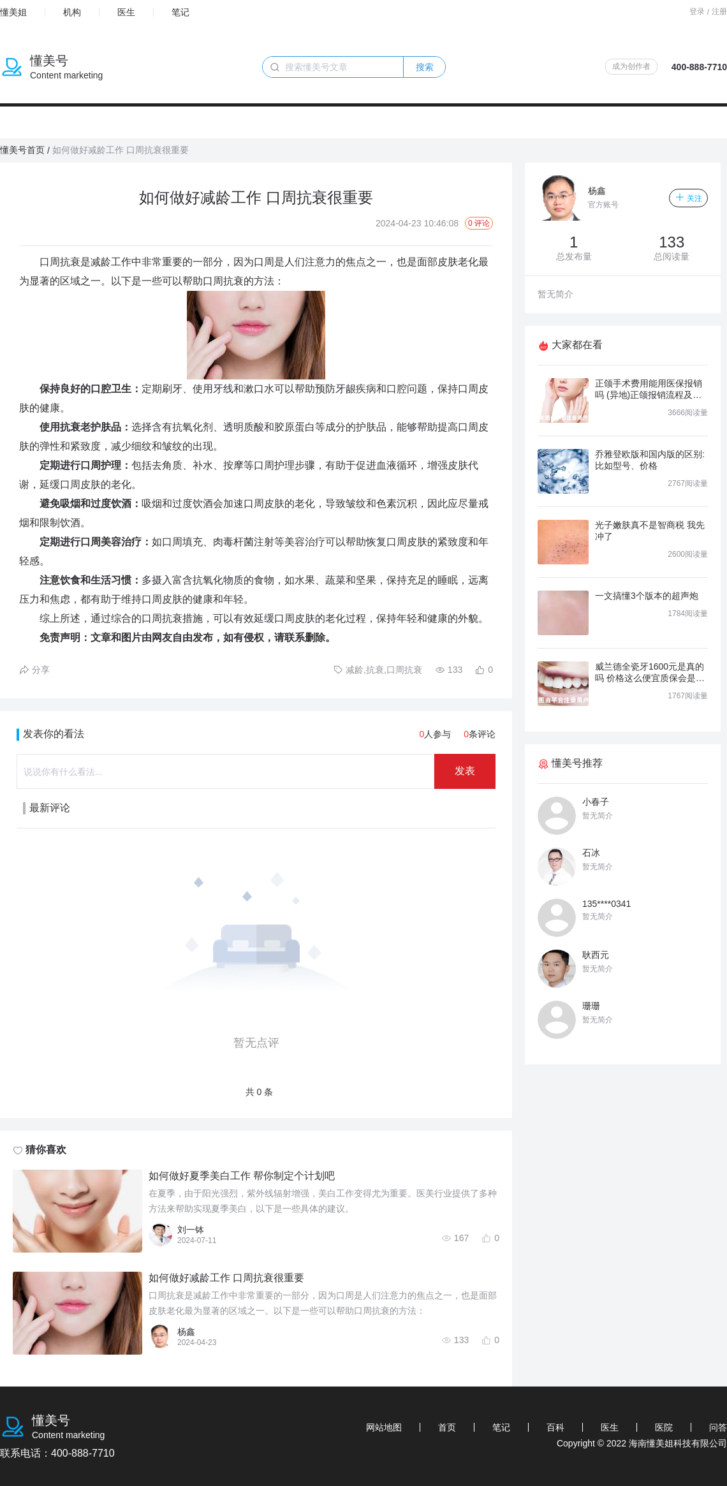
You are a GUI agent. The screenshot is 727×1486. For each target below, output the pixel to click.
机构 (72, 12)
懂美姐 (13, 12)
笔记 (180, 12)
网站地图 (384, 1427)
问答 (718, 1427)
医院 (664, 1427)
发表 (465, 770)
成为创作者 (631, 66)
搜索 (425, 67)
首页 (447, 1427)
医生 (126, 12)
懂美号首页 (22, 150)
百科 (555, 1427)
